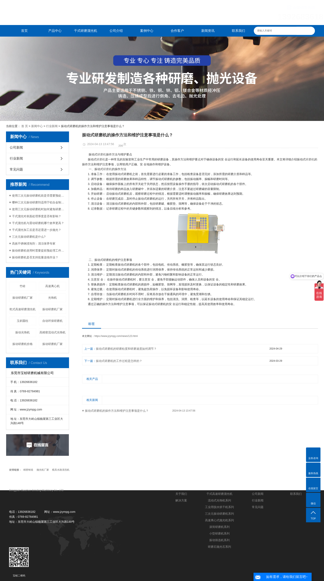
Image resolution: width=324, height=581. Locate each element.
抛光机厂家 (43, 469)
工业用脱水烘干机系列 (219, 507)
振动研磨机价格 (22, 344)
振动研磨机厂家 (22, 297)
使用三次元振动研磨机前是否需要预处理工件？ (39, 195)
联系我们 (238, 30)
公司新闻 (16, 147)
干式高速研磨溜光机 (219, 493)
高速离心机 (52, 286)
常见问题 (16, 169)
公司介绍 (116, 30)
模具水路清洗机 (60, 469)
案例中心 (146, 30)
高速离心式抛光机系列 (219, 520)
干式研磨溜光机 (85, 30)
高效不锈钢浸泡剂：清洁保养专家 (33, 243)
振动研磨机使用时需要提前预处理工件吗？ (39, 250)
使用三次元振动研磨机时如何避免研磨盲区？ (39, 209)
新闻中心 (37, 126)
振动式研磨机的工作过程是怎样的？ (119, 361)
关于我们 (181, 493)
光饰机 (52, 297)
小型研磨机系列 (219, 533)
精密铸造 (28, 469)
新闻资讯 (207, 30)
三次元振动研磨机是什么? (28, 236)
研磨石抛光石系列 (219, 546)
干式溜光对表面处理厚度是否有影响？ (36, 216)
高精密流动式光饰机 (52, 332)
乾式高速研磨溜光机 (23, 309)
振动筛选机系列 (219, 540)
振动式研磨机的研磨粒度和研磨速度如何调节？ (126, 348)
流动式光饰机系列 (219, 500)
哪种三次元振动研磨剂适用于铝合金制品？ (39, 202)
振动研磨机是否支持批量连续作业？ (35, 257)
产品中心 (55, 30)
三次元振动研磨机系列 (219, 513)
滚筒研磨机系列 (219, 527)
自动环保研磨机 (52, 320)
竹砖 (22, 286)
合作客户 (177, 30)
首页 (24, 30)
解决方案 (181, 500)
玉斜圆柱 (22, 320)
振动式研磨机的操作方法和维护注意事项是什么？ (117, 410)
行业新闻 (52, 126)
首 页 (24, 126)
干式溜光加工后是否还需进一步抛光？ (36, 229)
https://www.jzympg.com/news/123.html (116, 336)
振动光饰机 (22, 332)
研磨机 (101, 154)
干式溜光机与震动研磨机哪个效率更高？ (38, 223)
